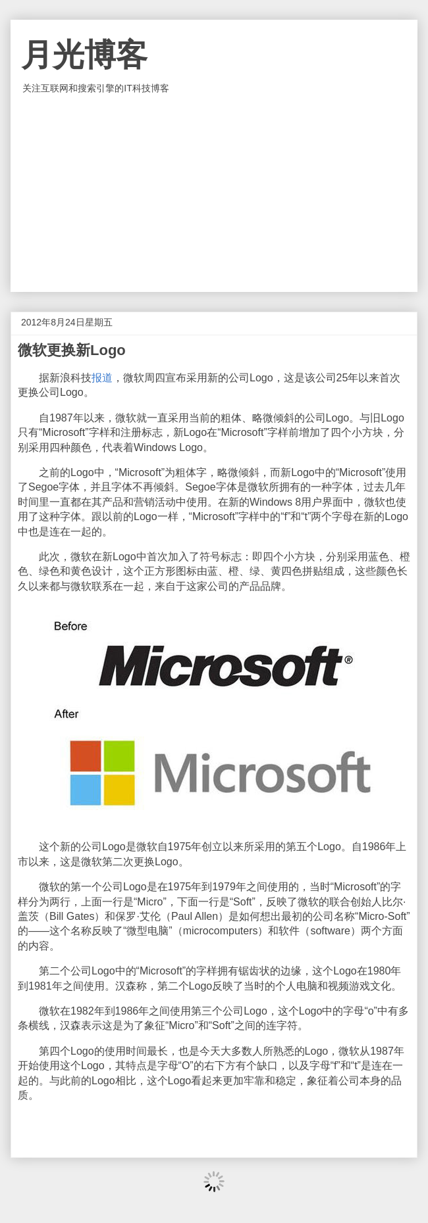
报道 (102, 377)
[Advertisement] (214, 193)
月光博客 (84, 54)
